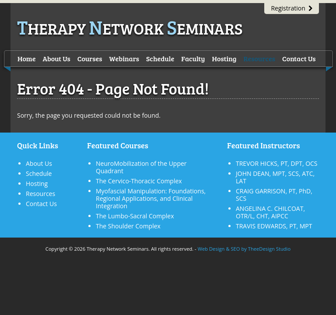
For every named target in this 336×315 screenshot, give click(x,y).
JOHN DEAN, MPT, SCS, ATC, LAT (275, 177)
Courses (89, 58)
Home (26, 58)
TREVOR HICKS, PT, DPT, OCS (277, 163)
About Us (56, 58)
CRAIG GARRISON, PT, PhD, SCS (274, 195)
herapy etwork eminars (130, 28)
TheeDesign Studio (269, 248)
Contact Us (299, 58)
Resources (260, 58)
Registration (291, 8)
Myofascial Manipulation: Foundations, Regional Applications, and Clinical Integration (151, 198)
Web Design (211, 248)
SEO (235, 248)
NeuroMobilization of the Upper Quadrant (141, 167)
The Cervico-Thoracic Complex (139, 181)
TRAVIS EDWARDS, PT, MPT (274, 226)
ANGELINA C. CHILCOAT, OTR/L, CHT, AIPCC (270, 212)
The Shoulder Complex (128, 226)
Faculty (193, 58)
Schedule (160, 58)
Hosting (224, 58)
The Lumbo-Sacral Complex (135, 216)
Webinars (124, 58)
